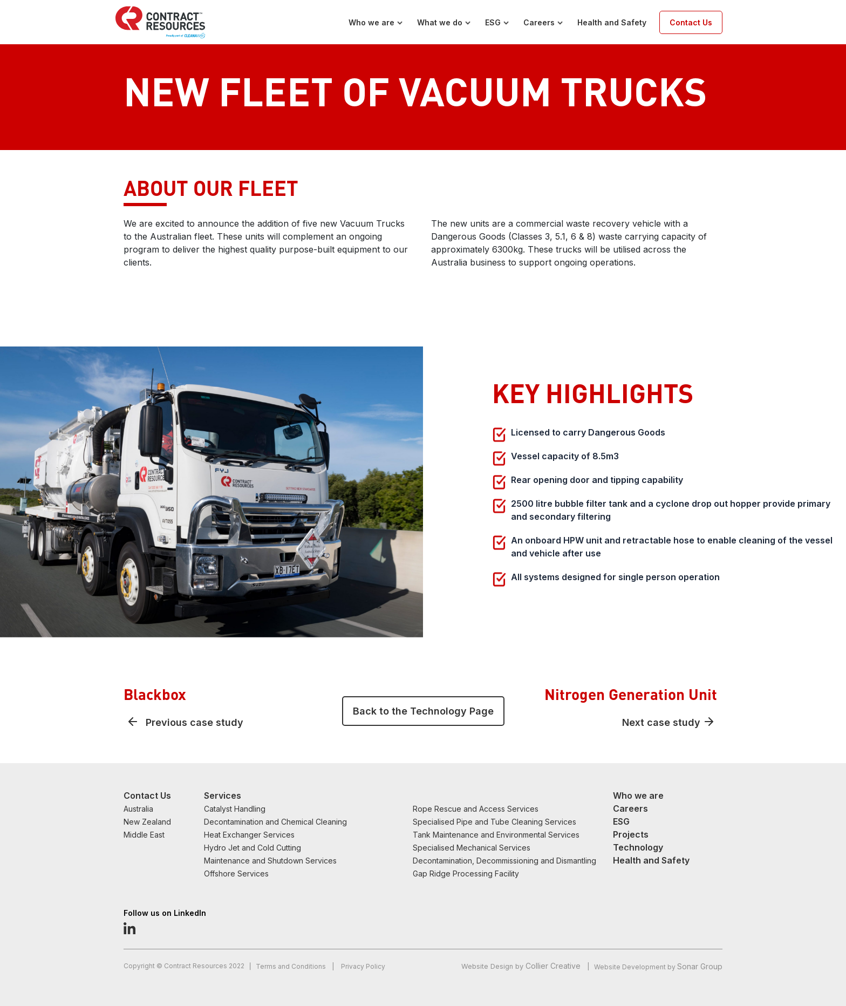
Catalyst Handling (234, 808)
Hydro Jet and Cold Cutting (252, 847)
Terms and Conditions (292, 966)
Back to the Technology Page (423, 711)
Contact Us (691, 22)
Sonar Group (699, 966)
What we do (439, 22)
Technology (638, 847)
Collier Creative (553, 965)
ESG (493, 22)
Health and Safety (611, 22)
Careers (539, 22)
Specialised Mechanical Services (471, 847)
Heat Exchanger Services (249, 834)
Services (222, 795)
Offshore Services (236, 873)
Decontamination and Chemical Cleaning (275, 821)
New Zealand (147, 821)
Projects (631, 834)
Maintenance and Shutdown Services (270, 860)
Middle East (144, 834)
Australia (138, 808)
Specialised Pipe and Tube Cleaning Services (494, 821)
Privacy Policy (363, 966)
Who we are (371, 22)
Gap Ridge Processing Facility (466, 873)
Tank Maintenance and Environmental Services (496, 834)
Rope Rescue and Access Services (475, 808)
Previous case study (194, 722)
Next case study (661, 722)
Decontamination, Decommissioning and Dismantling (504, 860)
